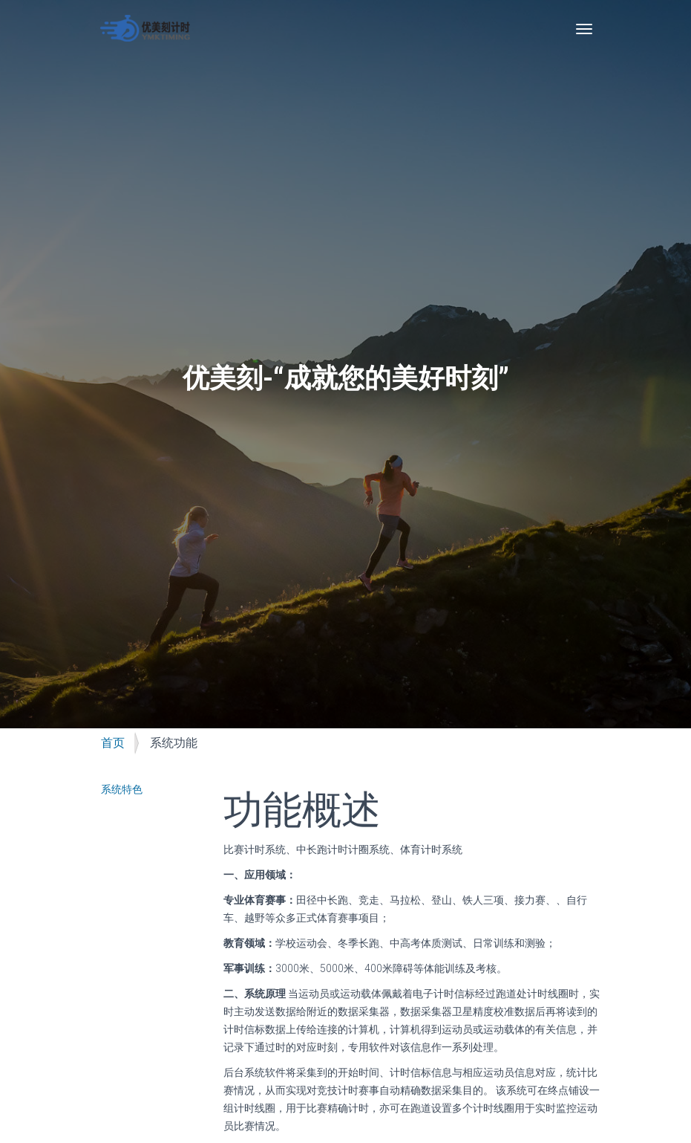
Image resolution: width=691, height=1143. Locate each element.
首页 (113, 743)
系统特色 (122, 789)
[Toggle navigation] (584, 29)
